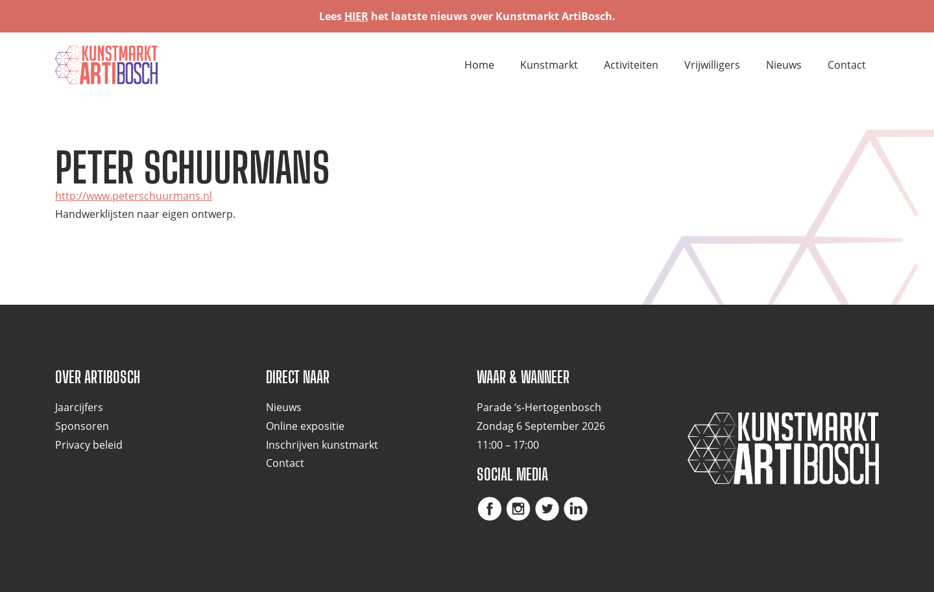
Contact (847, 65)
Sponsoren (82, 426)
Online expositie (305, 426)
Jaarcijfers (79, 407)
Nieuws (784, 65)
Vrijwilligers (712, 65)
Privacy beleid (89, 445)
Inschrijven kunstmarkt (322, 445)
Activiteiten (631, 65)
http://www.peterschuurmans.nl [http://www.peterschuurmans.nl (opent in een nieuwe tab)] (133, 196)
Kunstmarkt (549, 65)
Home (479, 65)
